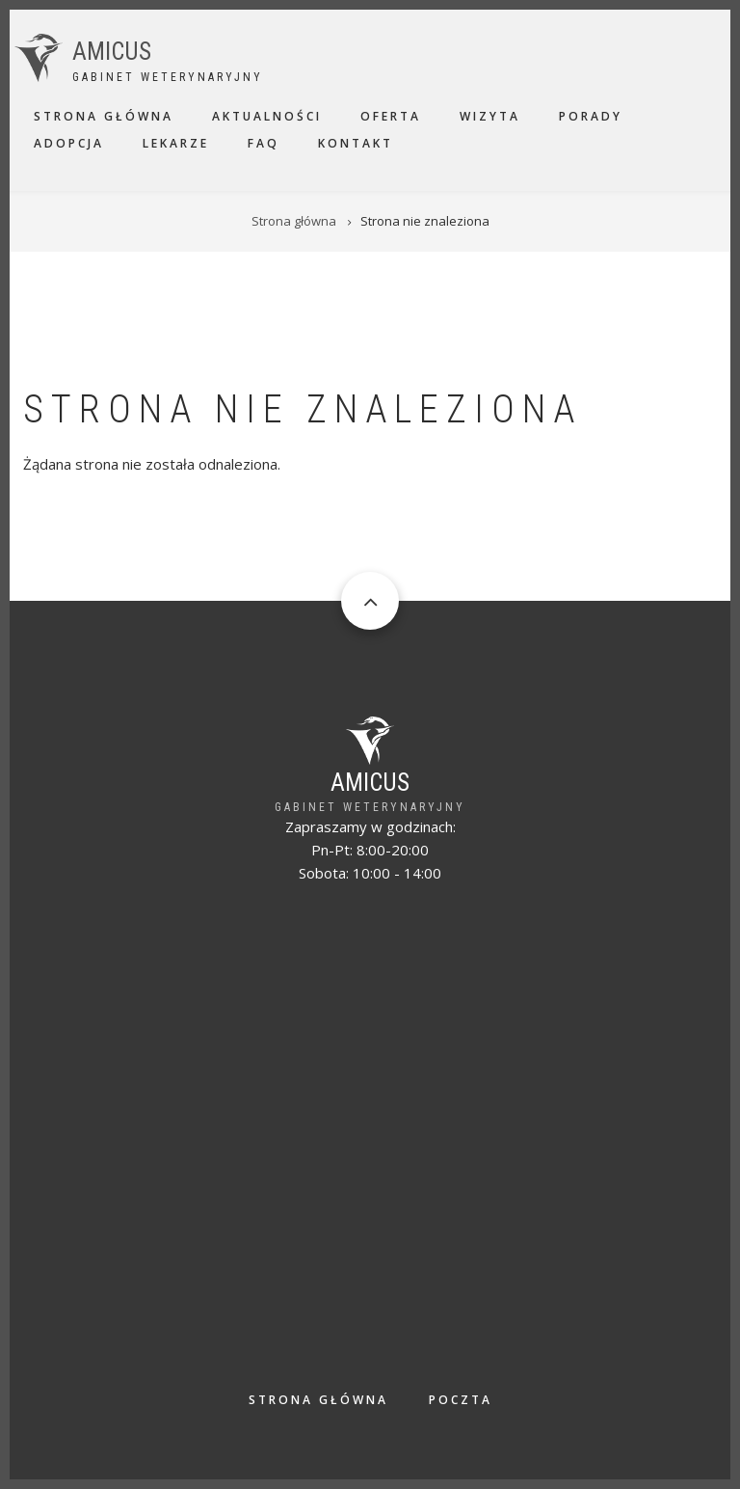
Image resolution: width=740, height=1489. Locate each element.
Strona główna (103, 116)
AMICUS (111, 52)
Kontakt (355, 143)
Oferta (390, 116)
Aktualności (267, 116)
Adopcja (69, 143)
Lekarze (176, 143)
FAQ (263, 143)
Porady (590, 116)
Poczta (460, 1400)
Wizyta (490, 116)
